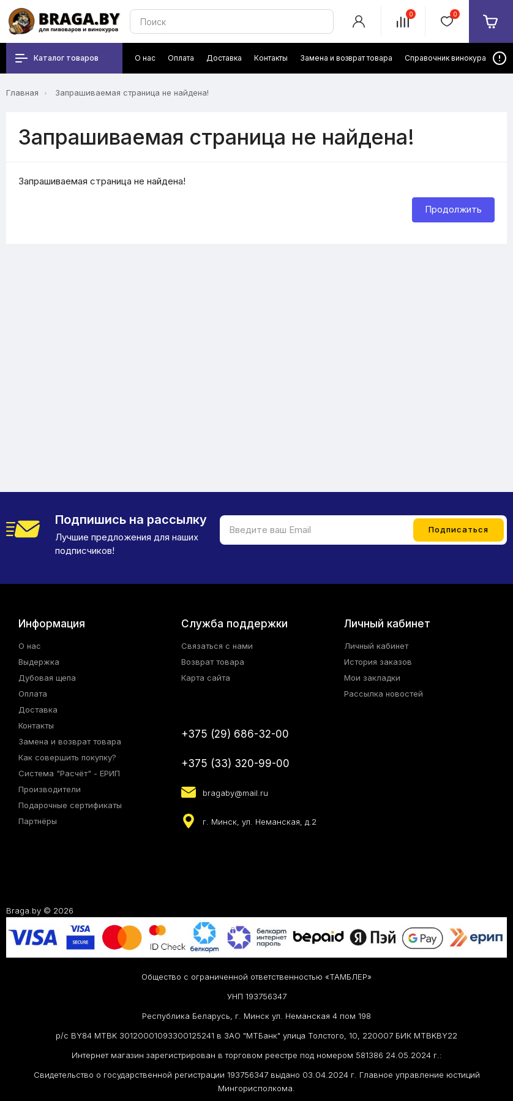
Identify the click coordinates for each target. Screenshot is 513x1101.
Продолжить (453, 209)
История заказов (378, 661)
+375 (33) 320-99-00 (235, 763)
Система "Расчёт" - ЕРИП (69, 773)
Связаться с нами (217, 645)
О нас (29, 645)
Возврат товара (212, 661)
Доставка (38, 709)
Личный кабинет (376, 645)
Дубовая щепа (47, 677)
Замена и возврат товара (69, 741)
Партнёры (37, 821)
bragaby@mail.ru (235, 793)
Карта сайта (205, 677)
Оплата (32, 693)
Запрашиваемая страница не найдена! (132, 92)
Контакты (36, 725)
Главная (22, 92)
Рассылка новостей (383, 693)
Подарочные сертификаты (70, 805)
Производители (49, 789)
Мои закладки (372, 677)
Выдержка (38, 661)
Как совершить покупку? (67, 757)
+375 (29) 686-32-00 (235, 734)
